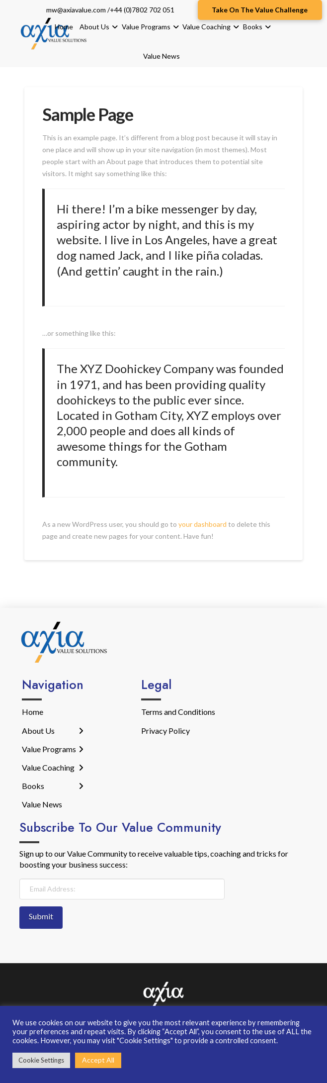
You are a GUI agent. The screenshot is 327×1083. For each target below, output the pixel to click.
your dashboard (202, 524)
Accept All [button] (98, 1060)
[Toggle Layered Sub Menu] (52, 730)
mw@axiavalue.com (76, 9)
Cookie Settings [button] (41, 1060)
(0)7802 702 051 (149, 9)
